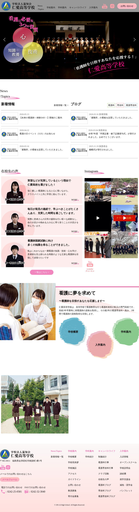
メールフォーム (9, 479)
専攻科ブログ (104, 491)
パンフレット (126, 491)
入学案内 (93, 7)
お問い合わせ (127, 6)
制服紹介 (102, 457)
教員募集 (72, 491)
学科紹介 (89, 457)
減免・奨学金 (126, 485)
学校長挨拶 (73, 462)
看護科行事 (103, 462)
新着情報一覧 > (61, 105)
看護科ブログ (104, 485)
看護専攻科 (131, 105)
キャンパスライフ (77, 7)
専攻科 (120, 105)
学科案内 (62, 7)
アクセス (72, 474)
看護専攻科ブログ (106, 496)
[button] (4, 39)
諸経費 (123, 474)
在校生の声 (103, 479)
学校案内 (51, 7)
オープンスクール (128, 462)
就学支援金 (125, 479)
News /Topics (41, 7)
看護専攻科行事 (105, 468)
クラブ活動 (103, 474)
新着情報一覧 (57, 457)
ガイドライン (74, 479)
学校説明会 (125, 468)
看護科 (111, 105)
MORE (74, 200)
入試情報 (124, 457)
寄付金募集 (73, 496)
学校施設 (72, 468)
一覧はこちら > (42, 272)
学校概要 (72, 457)
